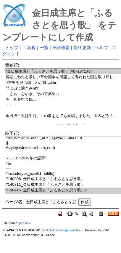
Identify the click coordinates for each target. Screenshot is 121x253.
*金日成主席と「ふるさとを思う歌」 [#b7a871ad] (63, 71)
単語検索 (61, 47)
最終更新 (82, 47)
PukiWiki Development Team (63, 230)
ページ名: (14, 201)
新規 (31, 47)
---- (63, 168)
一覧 (44, 47)
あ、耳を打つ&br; (63, 100)
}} (63, 142)
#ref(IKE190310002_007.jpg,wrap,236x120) (63, 137)
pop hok (24, 223)
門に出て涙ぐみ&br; (63, 88)
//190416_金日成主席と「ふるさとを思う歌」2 (63, 190)
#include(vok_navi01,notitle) (63, 173)
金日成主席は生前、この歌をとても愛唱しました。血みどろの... (63, 116)
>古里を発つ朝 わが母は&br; (63, 83)
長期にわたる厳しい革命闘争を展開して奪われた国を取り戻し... (63, 77)
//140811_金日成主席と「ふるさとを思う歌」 (63, 185)
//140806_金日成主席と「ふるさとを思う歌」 (63, 179)
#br (63, 163)
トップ (11, 47)
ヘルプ (101, 47)
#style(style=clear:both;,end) (63, 147)
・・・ (63, 105)
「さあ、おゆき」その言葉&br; (63, 94)
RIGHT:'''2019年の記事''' (63, 158)
